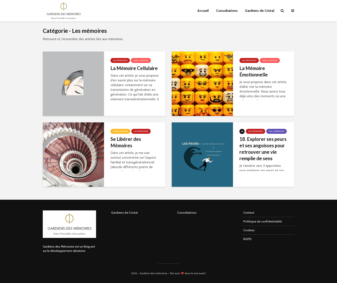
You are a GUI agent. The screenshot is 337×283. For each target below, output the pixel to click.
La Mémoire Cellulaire (134, 68)
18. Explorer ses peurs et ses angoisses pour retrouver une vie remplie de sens (262, 148)
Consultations (227, 11)
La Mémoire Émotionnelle (253, 71)
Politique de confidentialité (262, 221)
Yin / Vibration (276, 131)
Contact (248, 213)
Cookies (249, 230)
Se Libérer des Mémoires (125, 142)
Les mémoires (120, 60)
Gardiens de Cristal (259, 11)
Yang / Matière (141, 60)
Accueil (203, 11)
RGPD (247, 239)
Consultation (120, 131)
